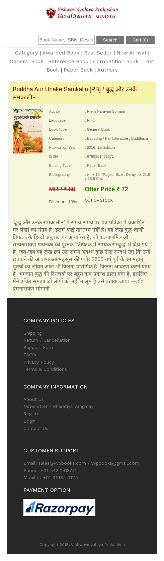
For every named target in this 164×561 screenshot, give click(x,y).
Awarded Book (60, 52)
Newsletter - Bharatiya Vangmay (58, 406)
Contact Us (35, 428)
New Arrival (131, 52)
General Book (27, 61)
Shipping (32, 333)
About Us (33, 399)
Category (26, 52)
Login (29, 421)
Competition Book (116, 61)
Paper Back (78, 70)
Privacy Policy (38, 362)
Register (32, 413)
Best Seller (98, 52)
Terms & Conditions (45, 369)
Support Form (39, 347)
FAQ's (29, 354)
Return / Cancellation (47, 340)
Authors (107, 70)
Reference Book (68, 61)
